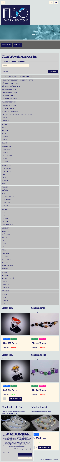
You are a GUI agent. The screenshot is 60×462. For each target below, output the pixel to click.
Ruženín (5, 269)
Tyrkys (4, 294)
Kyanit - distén (8, 196)
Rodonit (5, 263)
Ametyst (5, 127)
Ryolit (4, 272)
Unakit (4, 297)
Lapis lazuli (6, 203)
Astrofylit (6, 137)
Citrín (4, 140)
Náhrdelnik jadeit (39, 407)
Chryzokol (6, 168)
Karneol (5, 181)
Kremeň (5, 187)
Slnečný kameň (8, 278)
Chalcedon (6, 165)
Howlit (5, 162)
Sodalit (5, 281)
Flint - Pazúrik (7, 149)
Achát (4, 118)
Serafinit (5, 275)
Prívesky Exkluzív (9, 102)
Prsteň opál (7, 355)
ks (5, 399)
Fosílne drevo (7, 155)
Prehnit (5, 256)
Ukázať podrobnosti (8, 453)
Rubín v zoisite (7, 266)
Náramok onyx (38, 308)
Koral (4, 184)
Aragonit (5, 133)
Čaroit (4, 143)
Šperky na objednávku (10, 111)
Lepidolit (5, 215)
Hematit (5, 159)
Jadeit (4, 174)
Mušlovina (6, 234)
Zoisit (4, 303)
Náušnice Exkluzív (9, 96)
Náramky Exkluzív (9, 89)
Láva (3, 212)
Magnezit (5, 218)
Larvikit (5, 209)
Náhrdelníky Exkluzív (10, 83)
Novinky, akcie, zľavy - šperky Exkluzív (17, 77)
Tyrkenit (5, 291)
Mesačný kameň (8, 225)
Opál (3, 247)
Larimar (5, 206)
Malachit (5, 222)
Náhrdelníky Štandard (11, 86)
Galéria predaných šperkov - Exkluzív (17, 115)
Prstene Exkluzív (8, 108)
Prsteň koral (7, 308)
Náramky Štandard (9, 92)
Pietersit (5, 253)
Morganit (6, 231)
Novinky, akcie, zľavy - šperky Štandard (17, 80)
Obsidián (5, 240)
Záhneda (5, 300)
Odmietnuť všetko (25, 458)
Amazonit (5, 124)
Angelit (5, 130)
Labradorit (6, 200)
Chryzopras (6, 171)
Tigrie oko (6, 285)
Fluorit (5, 152)
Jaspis (4, 177)
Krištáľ (5, 190)
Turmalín (5, 288)
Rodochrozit (7, 259)
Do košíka (15, 399)
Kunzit (4, 193)
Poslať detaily (53, 71)
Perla (4, 250)
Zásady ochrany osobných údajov (23, 449)
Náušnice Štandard (9, 99)
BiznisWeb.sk (54, 459)
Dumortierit (7, 146)
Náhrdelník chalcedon (12, 407)
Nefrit (4, 237)
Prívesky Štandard (9, 105)
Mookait (5, 228)
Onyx (4, 244)
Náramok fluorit (38, 355)
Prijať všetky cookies (25, 454)
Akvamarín (6, 121)
